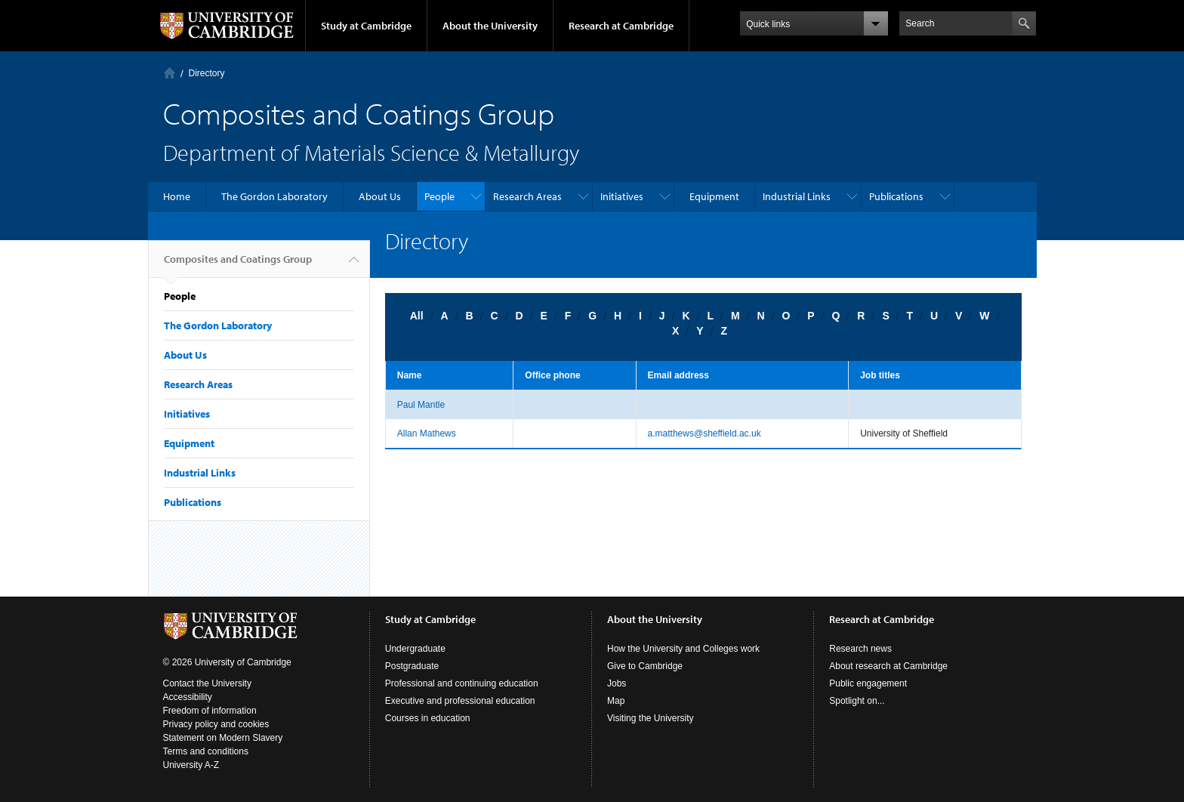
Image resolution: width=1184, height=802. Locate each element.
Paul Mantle (421, 404)
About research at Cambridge (888, 666)
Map (615, 701)
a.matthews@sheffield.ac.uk (704, 433)
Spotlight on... (856, 701)
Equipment (714, 196)
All (417, 316)
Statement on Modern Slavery (223, 738)
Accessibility (187, 697)
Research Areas (527, 196)
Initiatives (621, 196)
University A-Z (191, 765)
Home (169, 72)
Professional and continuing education (461, 683)
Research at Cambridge (621, 25)
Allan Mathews (426, 433)
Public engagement (868, 683)
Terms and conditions (205, 751)
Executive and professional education (460, 701)
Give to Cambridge (645, 666)
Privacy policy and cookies (216, 724)
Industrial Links (797, 196)
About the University (490, 25)
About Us (380, 196)
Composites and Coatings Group (238, 265)
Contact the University (207, 683)
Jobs (616, 683)
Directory (207, 73)
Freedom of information (210, 710)
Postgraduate (412, 666)
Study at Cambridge (366, 25)
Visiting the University (650, 718)
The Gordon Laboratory (274, 196)
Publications (896, 196)
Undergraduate (415, 648)
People (439, 196)
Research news (860, 648)
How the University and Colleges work (683, 648)
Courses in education (427, 718)
